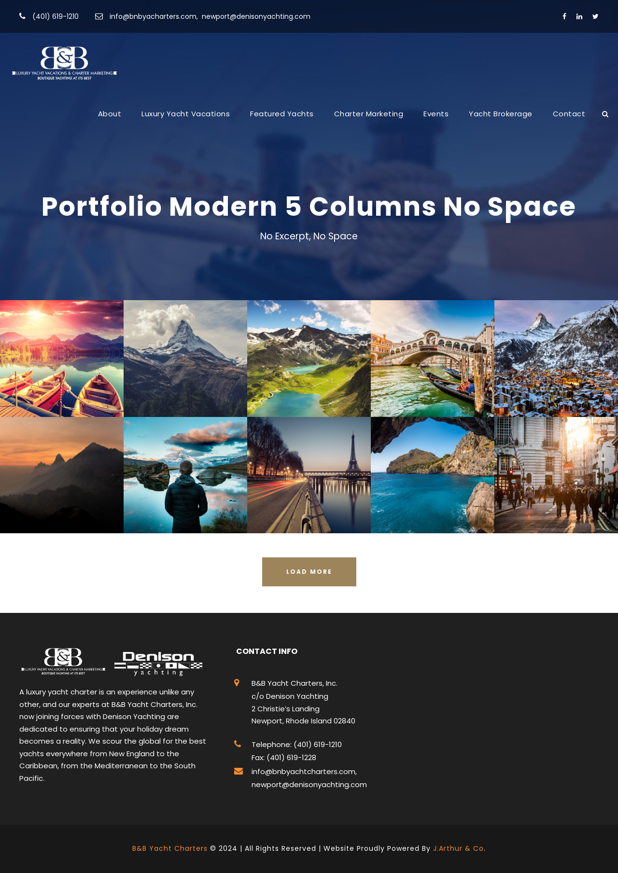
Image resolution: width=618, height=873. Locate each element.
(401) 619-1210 (55, 16)
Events (436, 114)
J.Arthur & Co (458, 848)
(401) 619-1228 (290, 757)
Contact (569, 114)
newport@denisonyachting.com (256, 16)
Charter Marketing (369, 114)
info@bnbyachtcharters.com (303, 771)
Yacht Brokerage (501, 114)
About (110, 114)
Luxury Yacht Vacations (185, 114)
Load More (309, 572)
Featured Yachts (282, 114)
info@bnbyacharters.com (153, 16)
